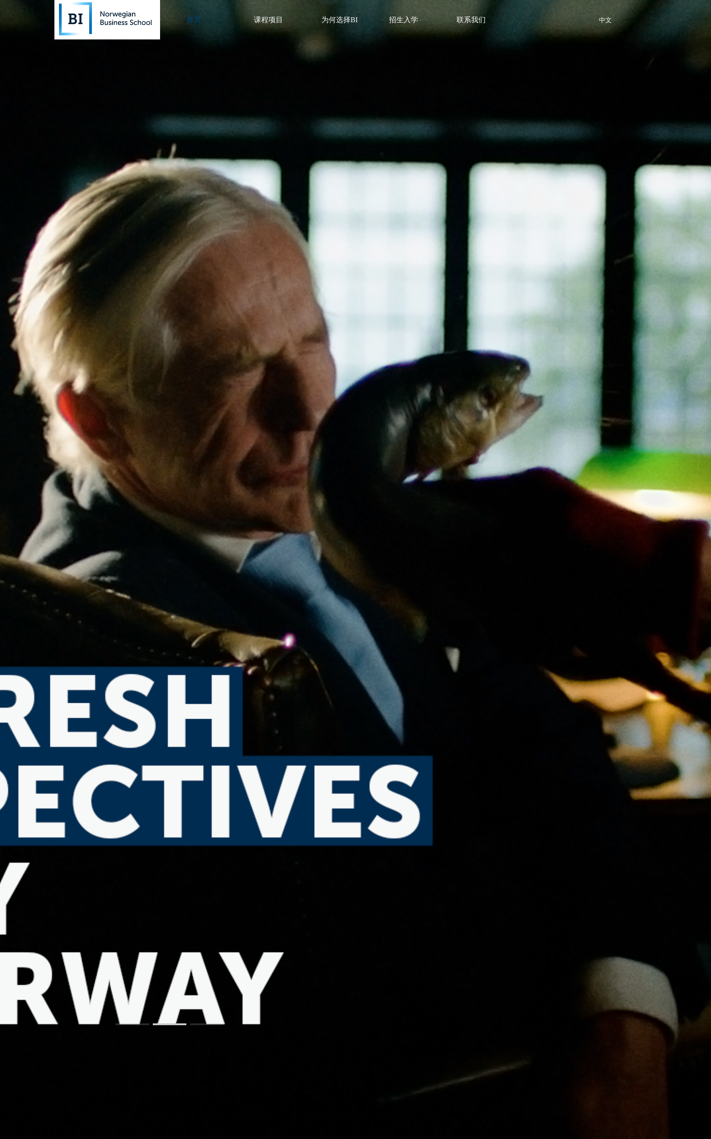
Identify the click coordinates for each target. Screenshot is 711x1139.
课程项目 (268, 20)
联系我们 (471, 20)
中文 (605, 20)
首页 (193, 20)
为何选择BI (339, 20)
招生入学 (403, 20)
